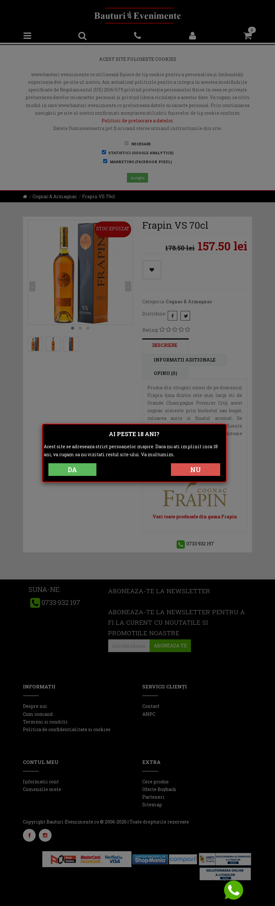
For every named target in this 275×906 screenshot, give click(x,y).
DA (72, 469)
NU (195, 469)
